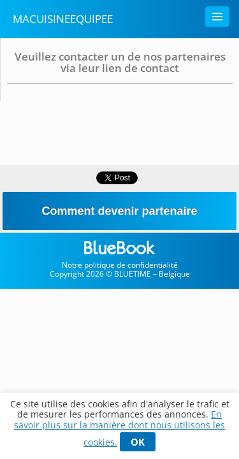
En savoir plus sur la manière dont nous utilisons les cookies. (119, 428)
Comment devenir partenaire (119, 211)
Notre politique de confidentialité (120, 264)
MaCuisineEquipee (63, 18)
